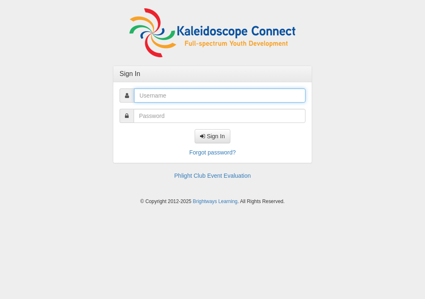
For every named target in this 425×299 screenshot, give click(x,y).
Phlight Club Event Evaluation (212, 175)
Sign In (212, 136)
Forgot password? (212, 152)
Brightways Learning (215, 201)
